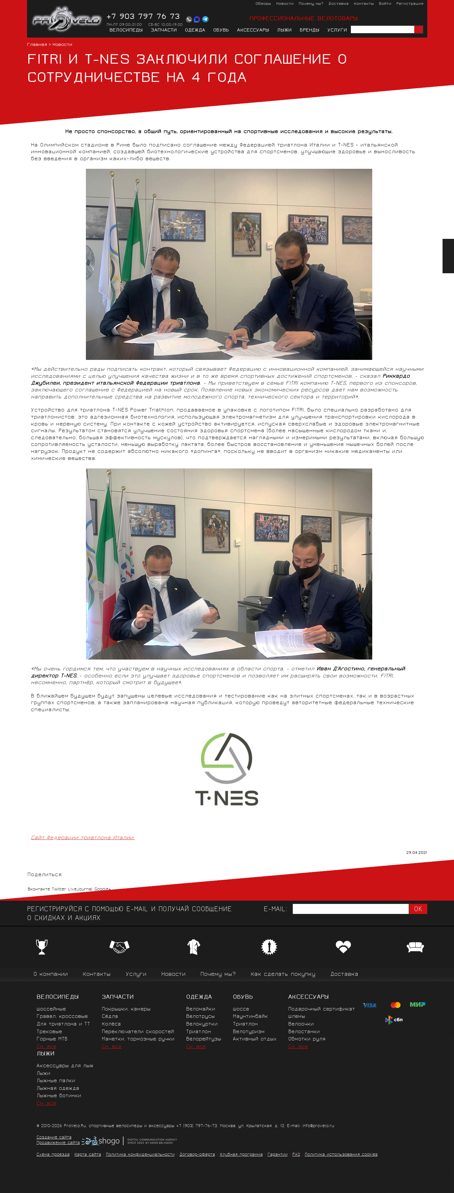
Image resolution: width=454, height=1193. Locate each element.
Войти (385, 4)
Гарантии (278, 1155)
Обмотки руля (306, 1039)
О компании (50, 974)
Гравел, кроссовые (62, 1016)
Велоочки (301, 1024)
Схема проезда (53, 1155)
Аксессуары (253, 30)
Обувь (221, 30)
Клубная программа (241, 1155)
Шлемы (296, 1016)
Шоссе (241, 1009)
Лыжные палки (56, 1081)
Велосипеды (126, 30)
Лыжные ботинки (59, 1096)
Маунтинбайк (250, 1016)
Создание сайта (54, 1137)
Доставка (338, 4)
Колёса (111, 1024)
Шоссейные (51, 1009)
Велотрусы (200, 1016)
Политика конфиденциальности (140, 1155)
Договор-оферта (197, 1155)
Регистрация (409, 4)
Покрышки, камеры (126, 1009)
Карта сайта (87, 1155)
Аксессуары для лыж (65, 1066)
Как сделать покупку (283, 974)
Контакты (364, 4)
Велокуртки (202, 1024)
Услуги (337, 30)
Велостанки (304, 1032)
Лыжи (284, 30)
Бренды (309, 30)
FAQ (296, 1155)
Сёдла (110, 1016)
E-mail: (275, 909)
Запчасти (164, 30)
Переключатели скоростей (138, 1032)
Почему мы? (311, 4)
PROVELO (67, 19)
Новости (285, 4)
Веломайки (200, 1009)
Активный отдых (254, 1039)
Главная (37, 45)
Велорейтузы (203, 1039)
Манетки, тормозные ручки (138, 1039)
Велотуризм (249, 1032)
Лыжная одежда (58, 1088)
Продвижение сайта (58, 1143)
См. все (46, 1047)
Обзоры (263, 4)
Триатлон (198, 1032)
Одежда (195, 30)
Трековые (49, 1032)
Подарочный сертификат (321, 1009)
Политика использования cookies (341, 1155)
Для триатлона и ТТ (63, 1024)
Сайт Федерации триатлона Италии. (83, 838)
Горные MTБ (52, 1039)
